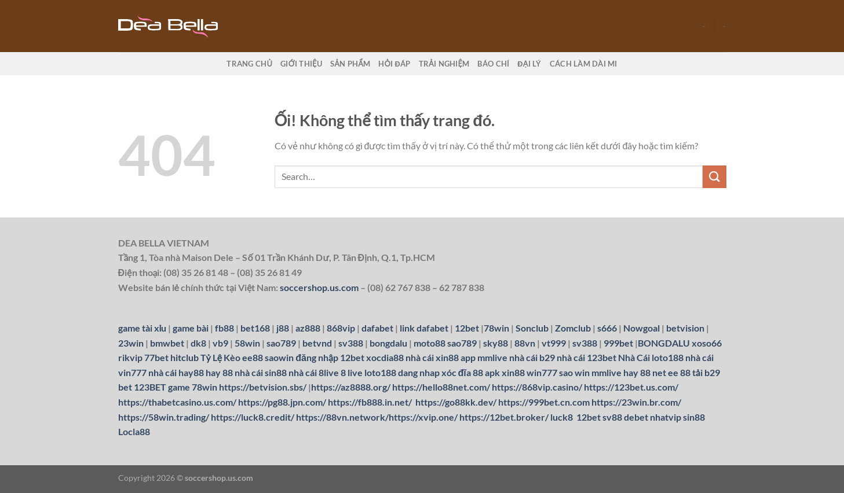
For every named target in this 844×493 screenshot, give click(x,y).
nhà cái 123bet (586, 357)
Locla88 (134, 431)
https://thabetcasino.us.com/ (177, 401)
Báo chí (493, 63)
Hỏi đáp (394, 63)
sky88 (495, 342)
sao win (574, 372)
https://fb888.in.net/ (371, 401)
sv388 (350, 342)
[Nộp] (714, 176)
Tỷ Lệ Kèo (220, 357)
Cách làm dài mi (584, 63)
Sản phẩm (350, 63)
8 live (352, 372)
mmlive (606, 372)
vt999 (554, 342)
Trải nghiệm (444, 63)
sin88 (694, 416)
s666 (607, 327)
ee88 (252, 357)
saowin (279, 357)
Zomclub (573, 327)
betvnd (317, 342)
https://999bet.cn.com (544, 401)
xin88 (513, 372)
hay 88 (219, 372)
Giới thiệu (301, 63)
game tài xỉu (142, 327)
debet (636, 416)
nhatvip (665, 416)
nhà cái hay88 (176, 372)
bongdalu (388, 342)
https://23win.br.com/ (636, 401)
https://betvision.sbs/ (262, 386)
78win (496, 327)
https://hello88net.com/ (441, 386)
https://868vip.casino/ (537, 386)
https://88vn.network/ (342, 416)
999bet (618, 342)
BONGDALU (664, 342)
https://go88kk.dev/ (455, 401)
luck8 (561, 416)
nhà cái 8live (313, 372)
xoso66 (707, 342)
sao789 (462, 342)
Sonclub (532, 327)
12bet (467, 327)
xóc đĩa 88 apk (470, 372)
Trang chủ (249, 63)
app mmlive (484, 357)
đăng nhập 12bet (329, 357)
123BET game (162, 386)
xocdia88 (385, 357)
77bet (156, 357)
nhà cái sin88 (261, 372)
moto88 (429, 342)
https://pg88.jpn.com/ (282, 401)
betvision (685, 327)
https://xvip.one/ (423, 416)
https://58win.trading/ (163, 416)
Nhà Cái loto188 (651, 357)
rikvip (130, 357)
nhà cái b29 (532, 357)
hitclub (184, 357)
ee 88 (679, 372)
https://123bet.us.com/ (631, 386)
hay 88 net (644, 372)
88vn (524, 342)
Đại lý (529, 63)
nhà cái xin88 (432, 357)
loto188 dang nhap (402, 372)
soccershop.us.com (319, 287)
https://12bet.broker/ (504, 416)
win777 (542, 372)
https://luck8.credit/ (252, 416)
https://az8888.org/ (350, 386)
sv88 (612, 416)
